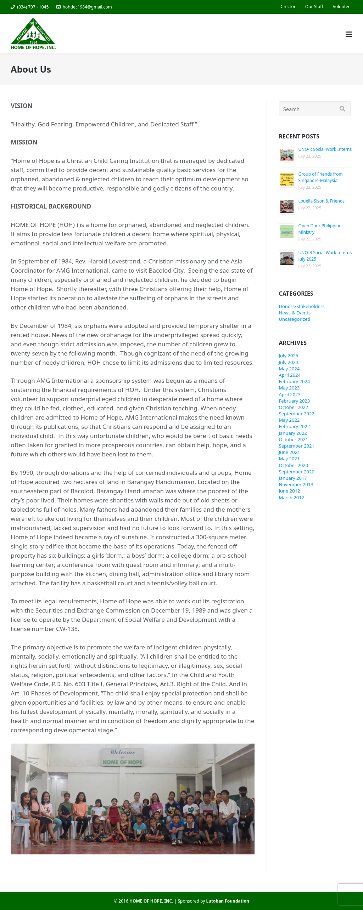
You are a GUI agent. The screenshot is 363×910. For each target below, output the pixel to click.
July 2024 (288, 362)
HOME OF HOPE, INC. (151, 901)
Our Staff (314, 7)
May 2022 (289, 420)
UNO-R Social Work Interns (325, 149)
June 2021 (289, 452)
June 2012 (289, 491)
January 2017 (293, 478)
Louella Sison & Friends (321, 201)
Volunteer (342, 7)
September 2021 (296, 446)
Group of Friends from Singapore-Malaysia (320, 177)
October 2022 (293, 407)
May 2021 (289, 458)
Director (287, 7)
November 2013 (296, 484)
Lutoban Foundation (227, 901)
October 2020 (293, 465)
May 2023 (289, 388)
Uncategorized (295, 319)
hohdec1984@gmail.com (87, 7)
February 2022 (294, 426)
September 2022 (296, 413)
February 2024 (294, 381)
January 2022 (293, 433)
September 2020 (296, 471)
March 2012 (292, 497)
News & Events (295, 312)
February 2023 (294, 401)
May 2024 (289, 368)
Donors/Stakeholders (302, 306)
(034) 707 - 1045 (33, 7)
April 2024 (290, 375)
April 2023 (290, 394)
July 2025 (288, 355)
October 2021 (293, 439)
